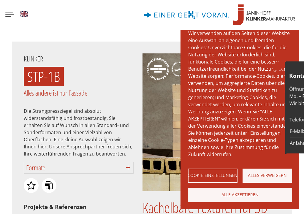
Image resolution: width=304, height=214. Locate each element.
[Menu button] (9, 14)
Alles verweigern (267, 175)
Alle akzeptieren (240, 194)
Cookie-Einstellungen (213, 175)
